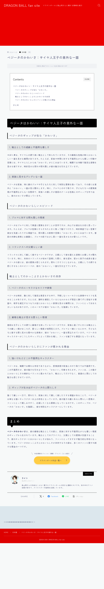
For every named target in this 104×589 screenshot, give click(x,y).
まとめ (16, 105)
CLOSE (87, 79)
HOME (6, 549)
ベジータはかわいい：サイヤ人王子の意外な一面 (34, 86)
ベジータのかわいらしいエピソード (30, 93)
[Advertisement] (52, 29)
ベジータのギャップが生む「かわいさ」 (31, 90)
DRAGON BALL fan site (22, 5)
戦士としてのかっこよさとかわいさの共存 (32, 96)
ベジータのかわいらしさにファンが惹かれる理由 (35, 100)
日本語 (22, 52)
